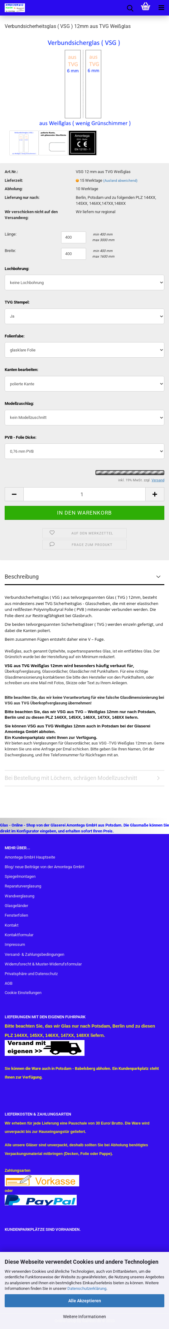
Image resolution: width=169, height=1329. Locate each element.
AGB (8, 983)
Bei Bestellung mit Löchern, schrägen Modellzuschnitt (71, 778)
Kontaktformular (19, 935)
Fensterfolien (16, 915)
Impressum (15, 944)
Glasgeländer (16, 905)
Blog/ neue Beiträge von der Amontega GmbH (44, 866)
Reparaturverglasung (23, 886)
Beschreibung (22, 576)
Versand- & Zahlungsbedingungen (34, 954)
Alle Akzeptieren (84, 1300)
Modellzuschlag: (19, 403)
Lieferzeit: (14, 180)
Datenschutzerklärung (86, 1288)
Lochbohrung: (17, 268)
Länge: (11, 234)
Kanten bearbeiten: (21, 369)
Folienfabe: (15, 336)
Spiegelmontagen (20, 876)
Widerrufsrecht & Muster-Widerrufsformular (43, 964)
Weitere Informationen (84, 1316)
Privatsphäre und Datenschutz (31, 973)
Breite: (10, 250)
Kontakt (11, 925)
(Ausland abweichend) (120, 181)
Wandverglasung (19, 896)
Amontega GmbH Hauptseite (30, 857)
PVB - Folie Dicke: (20, 437)
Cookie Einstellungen (23, 992)
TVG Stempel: (17, 302)
